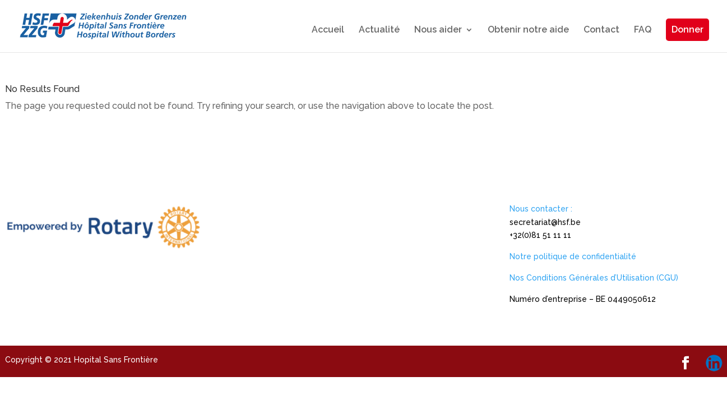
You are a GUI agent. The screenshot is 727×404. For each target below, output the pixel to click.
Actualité (379, 30)
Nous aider (438, 30)
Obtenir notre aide (528, 30)
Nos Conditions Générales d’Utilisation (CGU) (594, 277)
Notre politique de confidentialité (573, 256)
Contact (601, 30)
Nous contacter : (541, 208)
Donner (687, 29)
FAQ (642, 30)
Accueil (328, 30)
